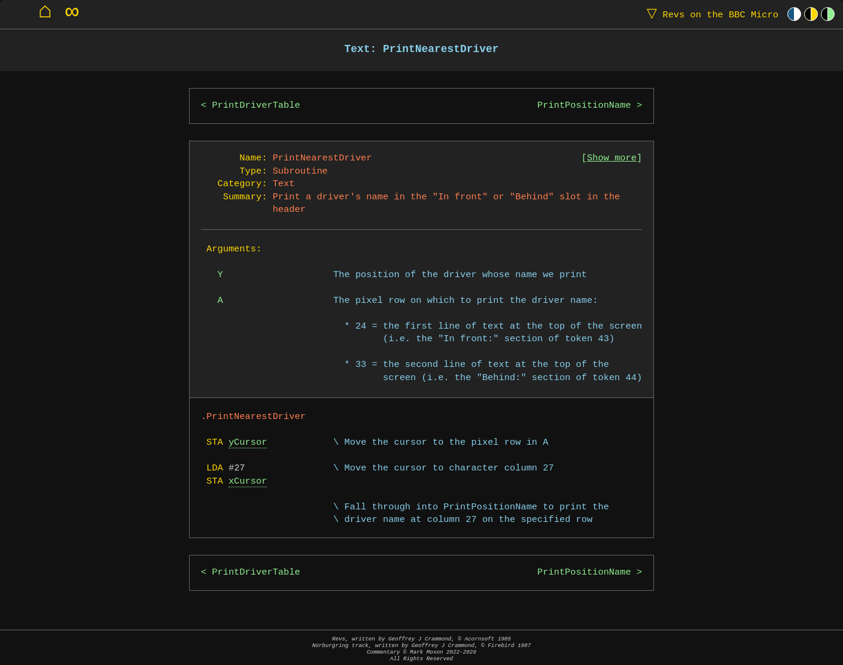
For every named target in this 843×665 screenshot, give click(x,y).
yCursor (248, 442)
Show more (612, 158)
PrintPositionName (584, 105)
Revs (709, 14)
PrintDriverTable (256, 105)
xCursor (248, 481)
